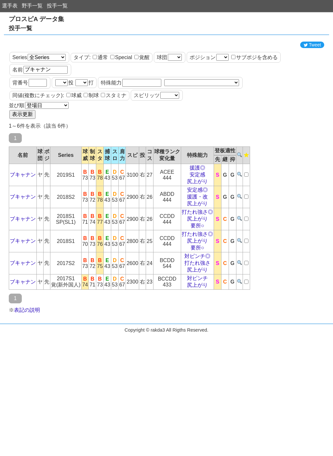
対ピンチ (197, 307)
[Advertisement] (166, 53)
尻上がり (197, 210)
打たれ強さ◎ (197, 241)
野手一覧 (32, 5)
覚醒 (142, 86)
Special (121, 86)
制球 (91, 124)
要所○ (197, 255)
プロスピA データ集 (36, 19)
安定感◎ (197, 219)
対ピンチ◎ (197, 285)
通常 (100, 86)
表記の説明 (27, 339)
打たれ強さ (197, 292)
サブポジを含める (254, 86)
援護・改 (197, 226)
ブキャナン (23, 204)
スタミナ (114, 124)
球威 (74, 124)
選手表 (10, 5)
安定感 (197, 204)
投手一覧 (57, 5)
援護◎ (197, 197)
